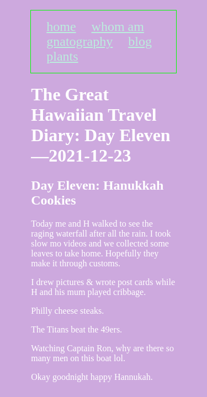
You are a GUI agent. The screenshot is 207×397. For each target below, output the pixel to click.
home (61, 26)
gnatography (79, 41)
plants (62, 56)
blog (140, 41)
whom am (118, 26)
